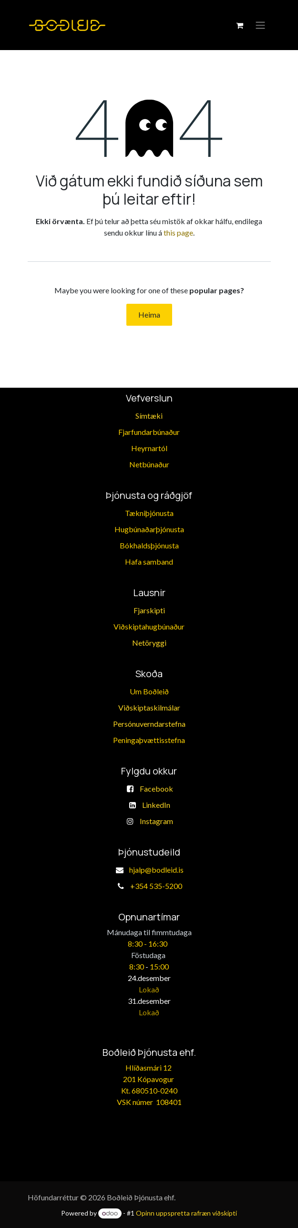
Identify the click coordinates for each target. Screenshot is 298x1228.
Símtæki (149, 415)
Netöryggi (149, 642)
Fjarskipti (149, 610)
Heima (149, 314)
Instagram (156, 821)
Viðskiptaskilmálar (149, 707)
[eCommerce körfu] (240, 25)
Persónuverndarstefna (149, 723)
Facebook (156, 788)
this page (178, 232)
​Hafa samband (149, 561)
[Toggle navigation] (260, 25)
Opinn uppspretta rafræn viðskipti (186, 1213)
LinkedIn (156, 804)
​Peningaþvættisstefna (149, 739)
